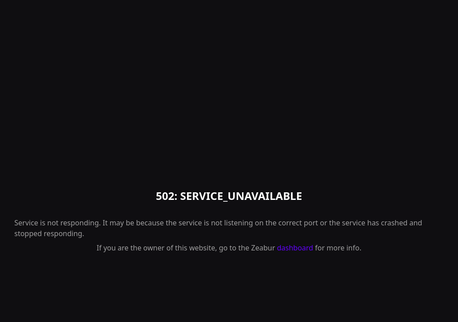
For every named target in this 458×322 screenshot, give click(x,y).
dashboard (295, 248)
